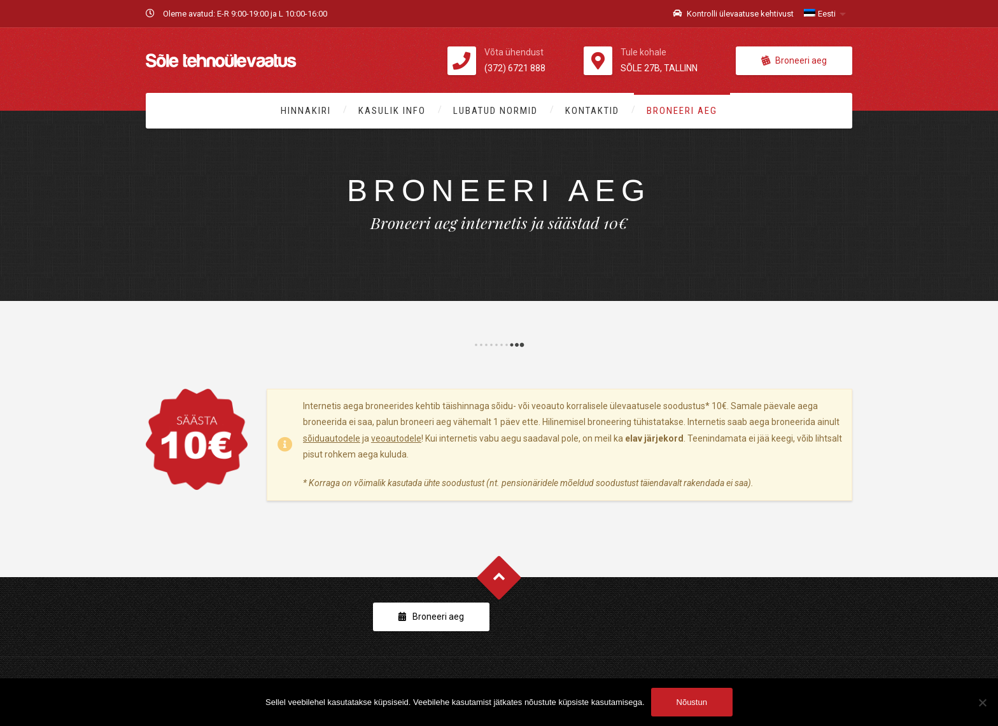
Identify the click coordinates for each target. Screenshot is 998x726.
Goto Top (499, 578)
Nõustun (692, 702)
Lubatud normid (495, 110)
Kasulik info (392, 110)
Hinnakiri (306, 110)
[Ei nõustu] (982, 702)
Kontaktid (592, 110)
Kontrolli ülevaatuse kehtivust (733, 13)
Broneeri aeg (794, 60)
